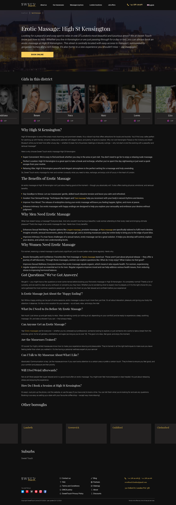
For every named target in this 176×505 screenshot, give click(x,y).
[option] (38, 106)
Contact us (65, 478)
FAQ (62, 482)
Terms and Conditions (69, 486)
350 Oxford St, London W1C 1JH (137, 492)
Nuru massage (109, 230)
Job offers (111, 5)
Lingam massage (74, 230)
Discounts (96, 493)
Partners (95, 482)
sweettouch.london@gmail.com (137, 486)
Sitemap (95, 486)
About (94, 490)
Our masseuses (58, 5)
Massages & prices (76, 5)
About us (43, 5)
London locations (96, 5)
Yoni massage (81, 198)
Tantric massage (89, 260)
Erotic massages (32, 334)
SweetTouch (24, 13)
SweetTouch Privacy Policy (71, 493)
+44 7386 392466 (135, 4)
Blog (94, 478)
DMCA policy (65, 490)
